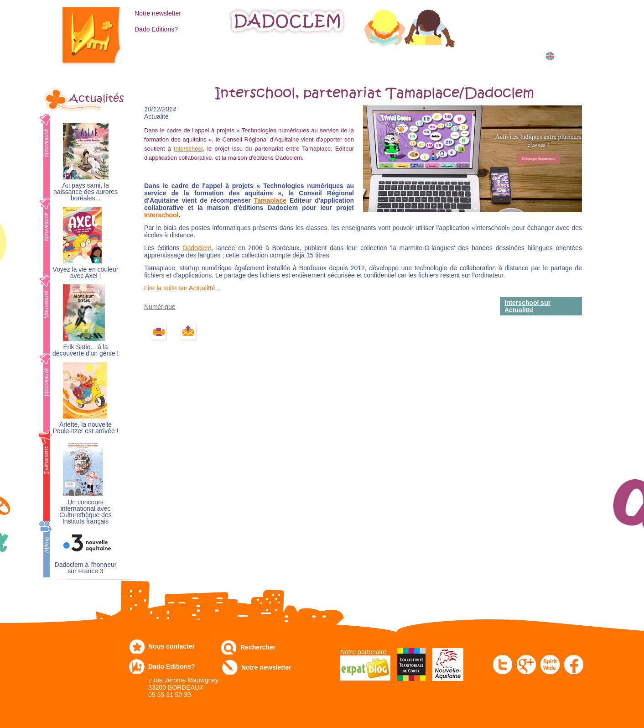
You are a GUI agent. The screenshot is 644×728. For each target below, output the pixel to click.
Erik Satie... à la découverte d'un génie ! (85, 350)
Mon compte (519, 12)
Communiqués (339, 55)
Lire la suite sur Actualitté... (182, 288)
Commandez (217, 55)
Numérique (405, 55)
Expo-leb (276, 55)
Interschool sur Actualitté (527, 306)
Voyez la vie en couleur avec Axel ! (86, 272)
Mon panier (518, 31)
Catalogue (155, 55)
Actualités (96, 98)
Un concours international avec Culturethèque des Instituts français (85, 512)
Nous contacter (171, 646)
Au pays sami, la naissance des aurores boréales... (85, 192)
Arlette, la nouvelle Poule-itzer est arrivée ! (86, 428)
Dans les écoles (474, 55)
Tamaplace (270, 200)
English (567, 55)
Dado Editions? (156, 29)
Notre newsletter (158, 13)
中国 (564, 66)
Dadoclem (196, 247)
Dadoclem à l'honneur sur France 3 (86, 568)
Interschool (188, 148)
